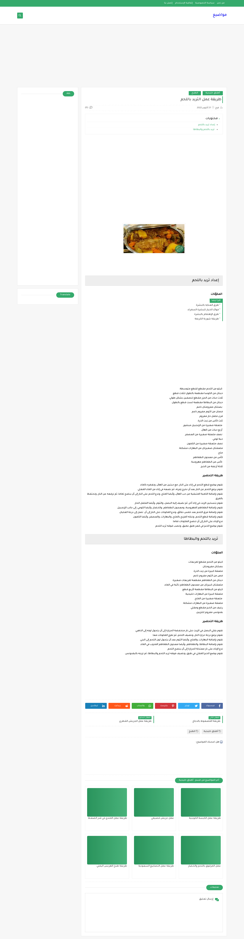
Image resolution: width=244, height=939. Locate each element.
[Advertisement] (122, 57)
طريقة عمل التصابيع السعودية (156, 866)
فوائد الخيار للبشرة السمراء (203, 310)
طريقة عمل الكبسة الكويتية (205, 818)
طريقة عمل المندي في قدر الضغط (107, 818)
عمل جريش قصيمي (162, 818)
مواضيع (220, 15)
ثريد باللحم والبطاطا (204, 129)
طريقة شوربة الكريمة (207, 319)
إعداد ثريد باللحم (206, 125)
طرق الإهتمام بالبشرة (206, 314)
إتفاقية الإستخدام (184, 3)
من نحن (221, 3)
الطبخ (195, 93)
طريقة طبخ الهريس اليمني (112, 866)
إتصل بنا (168, 3)
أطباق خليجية (212, 93)
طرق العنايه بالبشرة (207, 305)
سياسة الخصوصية (204, 3)
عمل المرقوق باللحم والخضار (204, 866)
